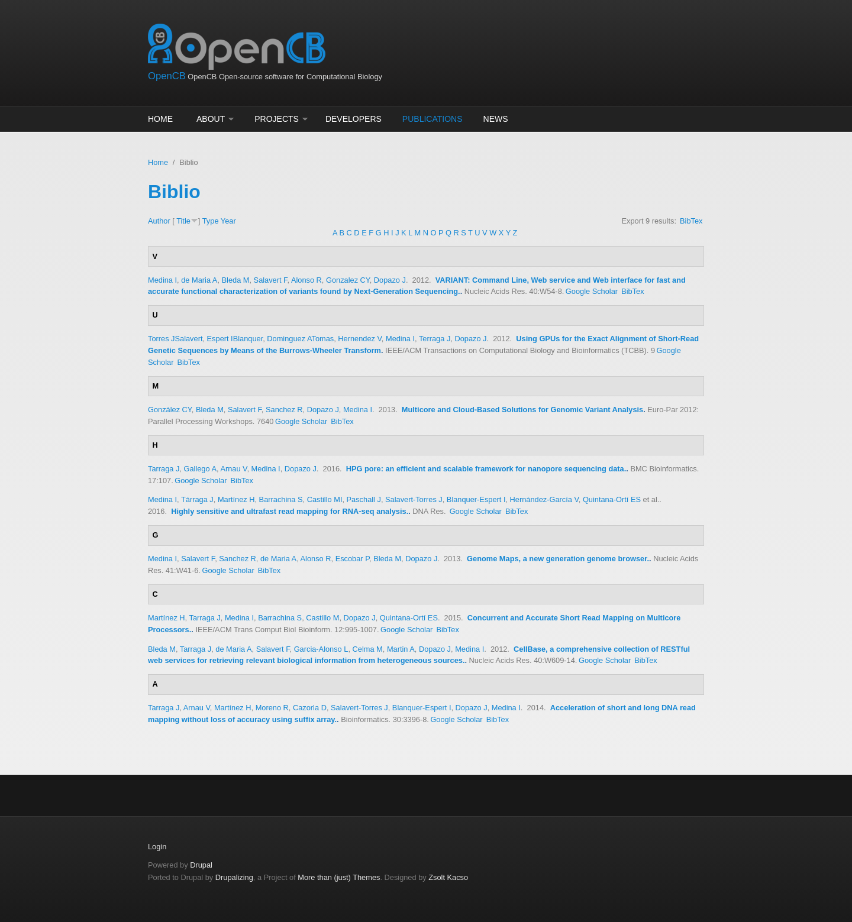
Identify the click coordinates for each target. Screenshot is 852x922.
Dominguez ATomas (300, 338)
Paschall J (364, 499)
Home (160, 119)
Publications (432, 119)
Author (159, 220)
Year (228, 220)
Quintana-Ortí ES (612, 499)
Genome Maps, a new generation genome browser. (558, 558)
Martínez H (236, 499)
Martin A (401, 649)
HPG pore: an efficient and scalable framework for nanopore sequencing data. (486, 468)
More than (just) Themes (339, 877)
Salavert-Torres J (414, 499)
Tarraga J (163, 468)
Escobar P (352, 558)
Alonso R (306, 280)
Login (157, 846)
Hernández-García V (544, 499)
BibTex (691, 220)
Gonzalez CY (348, 280)
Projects (276, 119)
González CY (170, 409)
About (210, 119)
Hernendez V (360, 338)
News (495, 119)
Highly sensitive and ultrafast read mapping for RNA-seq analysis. (289, 511)
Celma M (368, 649)
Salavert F (271, 280)
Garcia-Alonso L (321, 649)
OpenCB (167, 76)
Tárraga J (197, 499)
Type (210, 220)
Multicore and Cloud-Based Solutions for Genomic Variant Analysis (522, 409)
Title (183, 220)
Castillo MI (325, 499)
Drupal (201, 864)
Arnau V (233, 468)
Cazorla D (310, 707)
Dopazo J (390, 280)
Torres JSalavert (175, 338)
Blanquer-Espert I (476, 499)
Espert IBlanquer (235, 338)
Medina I (162, 280)
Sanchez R (284, 409)
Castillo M (322, 617)
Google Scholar (592, 291)
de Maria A (199, 280)
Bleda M (236, 280)
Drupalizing (234, 877)
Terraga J (434, 338)
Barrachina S (281, 499)
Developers (353, 119)
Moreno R (272, 707)
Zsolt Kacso (448, 877)
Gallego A (200, 468)
